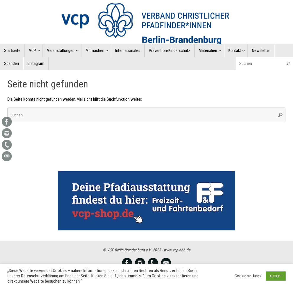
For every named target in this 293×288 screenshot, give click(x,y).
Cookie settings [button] (248, 276)
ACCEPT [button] (275, 276)
